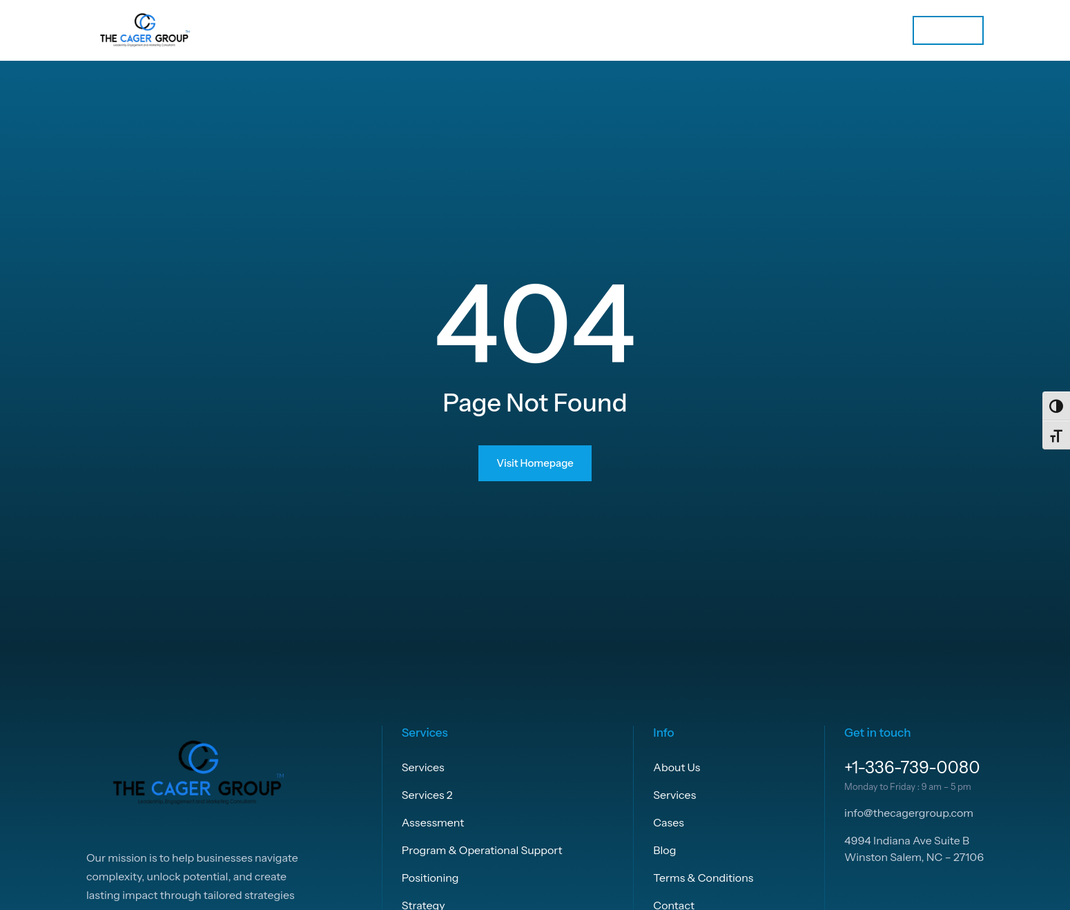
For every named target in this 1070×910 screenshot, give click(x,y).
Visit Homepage (535, 462)
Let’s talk (948, 30)
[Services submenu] (826, 30)
